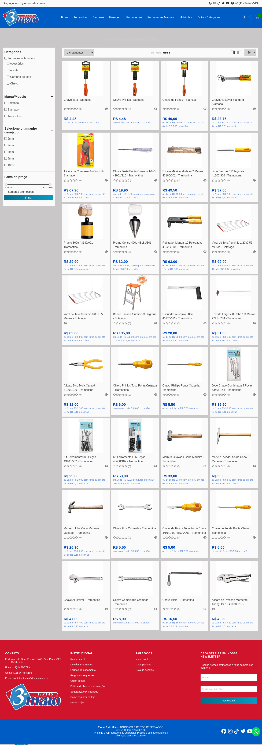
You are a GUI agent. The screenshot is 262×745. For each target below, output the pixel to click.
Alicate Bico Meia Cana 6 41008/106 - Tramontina (79, 387)
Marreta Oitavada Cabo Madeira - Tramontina (183, 459)
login (23, 3)
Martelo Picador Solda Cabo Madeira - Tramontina (229, 459)
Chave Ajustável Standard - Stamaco (229, 101)
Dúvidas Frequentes (81, 664)
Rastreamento (78, 659)
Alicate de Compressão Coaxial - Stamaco (84, 173)
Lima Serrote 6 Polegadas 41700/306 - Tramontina (228, 173)
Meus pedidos (143, 664)
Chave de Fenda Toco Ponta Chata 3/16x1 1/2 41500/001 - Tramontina (184, 530)
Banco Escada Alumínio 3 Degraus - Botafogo (134, 316)
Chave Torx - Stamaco (77, 99)
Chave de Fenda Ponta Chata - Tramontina (231, 530)
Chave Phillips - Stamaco (128, 99)
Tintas (64, 17)
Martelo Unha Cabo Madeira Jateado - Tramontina (81, 530)
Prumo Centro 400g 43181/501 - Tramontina (133, 244)
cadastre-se (37, 3)
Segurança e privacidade (84, 691)
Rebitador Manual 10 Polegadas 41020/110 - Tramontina (182, 244)
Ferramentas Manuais (161, 17)
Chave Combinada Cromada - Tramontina (131, 602)
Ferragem (115, 17)
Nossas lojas (77, 702)
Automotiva (80, 17)
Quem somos (77, 680)
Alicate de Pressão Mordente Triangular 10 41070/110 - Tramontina (230, 602)
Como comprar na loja (82, 697)
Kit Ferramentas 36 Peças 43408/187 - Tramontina (129, 459)
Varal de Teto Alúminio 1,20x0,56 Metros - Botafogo (232, 244)
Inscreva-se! (228, 700)
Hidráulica (186, 17)
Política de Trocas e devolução (87, 686)
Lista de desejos (144, 670)
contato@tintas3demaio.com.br (30, 678)
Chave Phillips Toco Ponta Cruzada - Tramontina (135, 387)
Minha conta (142, 659)
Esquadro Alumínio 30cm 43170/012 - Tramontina (178, 316)
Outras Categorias (208, 17)
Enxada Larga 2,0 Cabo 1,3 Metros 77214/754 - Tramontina (233, 316)
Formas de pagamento (83, 670)
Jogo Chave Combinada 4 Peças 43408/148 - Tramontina (232, 387)
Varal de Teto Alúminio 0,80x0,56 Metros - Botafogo (84, 316)
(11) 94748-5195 (247, 3)
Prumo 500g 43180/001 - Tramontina (79, 244)
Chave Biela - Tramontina (178, 599)
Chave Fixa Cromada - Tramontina (134, 528)
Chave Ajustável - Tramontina (82, 599)
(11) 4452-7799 (21, 667)
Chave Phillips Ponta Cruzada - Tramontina (182, 387)
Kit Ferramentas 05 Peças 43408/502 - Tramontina (80, 459)
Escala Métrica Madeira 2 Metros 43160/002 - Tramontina (183, 173)
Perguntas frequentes (82, 675)
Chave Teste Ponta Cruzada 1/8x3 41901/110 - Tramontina (134, 173)
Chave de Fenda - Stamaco (180, 99)
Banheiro (98, 17)
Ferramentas (134, 17)
